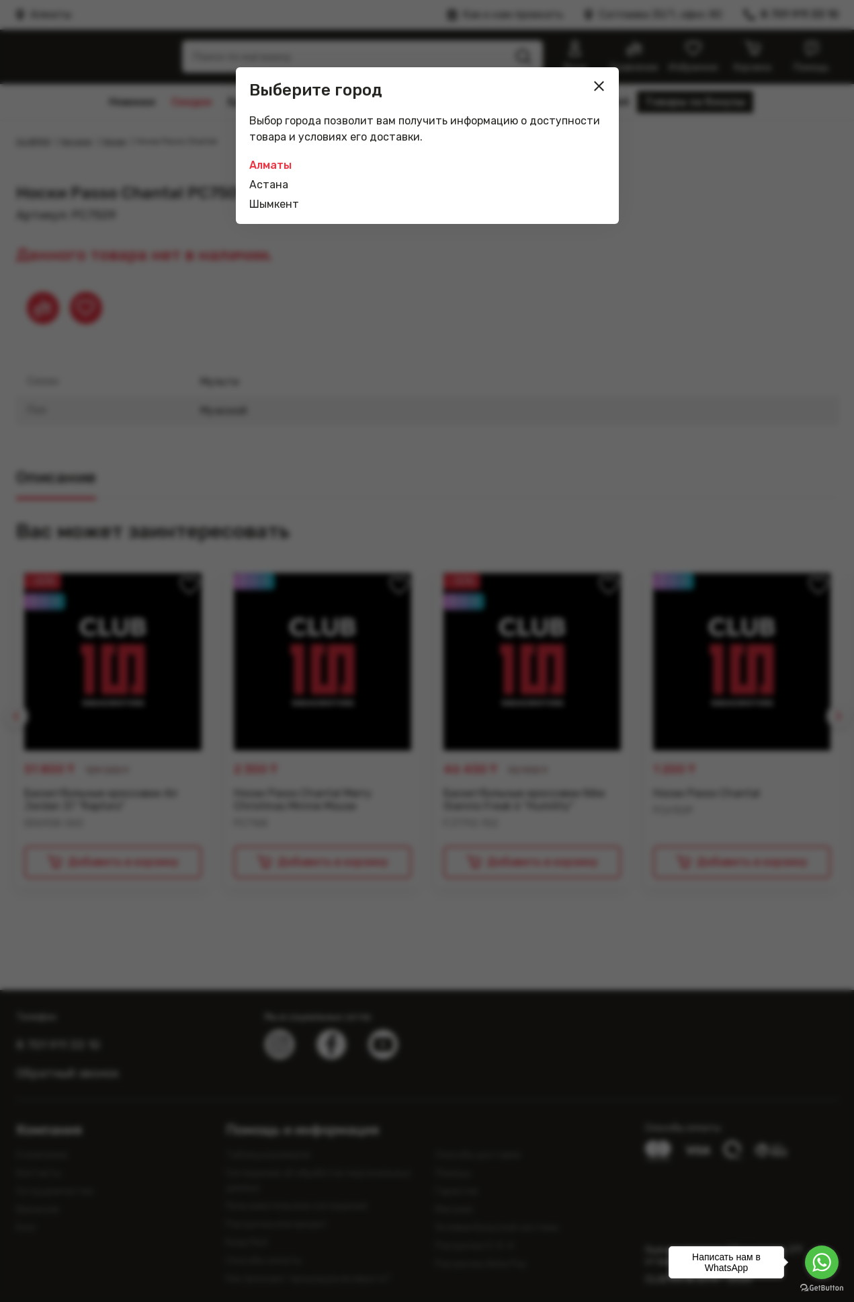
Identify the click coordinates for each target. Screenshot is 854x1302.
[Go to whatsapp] (822, 1262)
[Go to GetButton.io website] (821, 1288)
